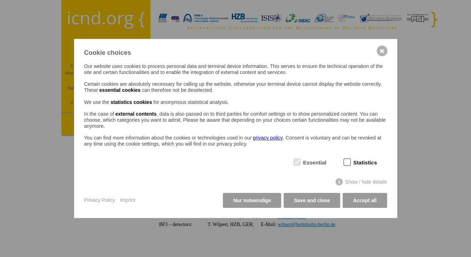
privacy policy (268, 138)
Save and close (312, 200)
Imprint (127, 200)
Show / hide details (366, 182)
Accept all (364, 200)
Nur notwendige (252, 200)
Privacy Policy (99, 200)
